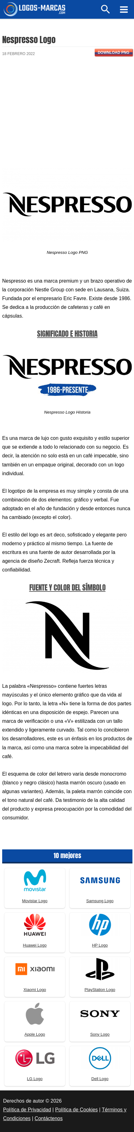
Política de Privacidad (27, 1109)
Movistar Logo (35, 900)
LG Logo (35, 1078)
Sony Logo (99, 1034)
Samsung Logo (99, 900)
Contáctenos (49, 1118)
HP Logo (100, 945)
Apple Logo (35, 1034)
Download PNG (113, 52)
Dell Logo (99, 1078)
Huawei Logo (35, 945)
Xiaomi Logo (34, 989)
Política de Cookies (76, 1109)
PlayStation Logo (99, 989)
